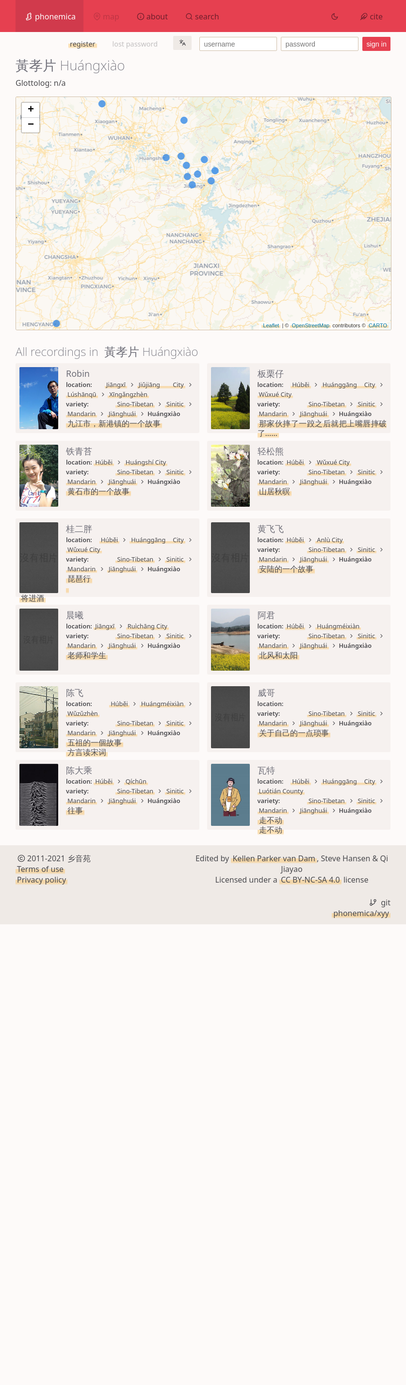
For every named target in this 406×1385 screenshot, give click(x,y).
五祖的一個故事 (94, 1024)
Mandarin (185, 394)
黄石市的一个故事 (98, 559)
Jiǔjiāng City (145, 384)
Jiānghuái (226, 394)
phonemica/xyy (361, 1374)
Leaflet (271, 325)
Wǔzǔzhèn (196, 1005)
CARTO (378, 325)
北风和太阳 (86, 947)
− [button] (31, 125)
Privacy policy (41, 1341)
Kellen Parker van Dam (273, 1319)
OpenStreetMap (310, 325)
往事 (75, 1180)
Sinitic (150, 394)
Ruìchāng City (147, 850)
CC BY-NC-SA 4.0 (310, 1341)
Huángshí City (146, 539)
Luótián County (208, 1238)
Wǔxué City (202, 462)
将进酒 (79, 733)
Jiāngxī (104, 384)
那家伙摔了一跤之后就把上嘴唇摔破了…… (139, 481)
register (82, 43)
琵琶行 (79, 714)
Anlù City (138, 772)
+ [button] (31, 110)
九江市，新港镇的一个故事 (114, 404)
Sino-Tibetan (110, 394)
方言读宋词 (86, 1034)
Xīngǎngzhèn (235, 384)
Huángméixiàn (147, 927)
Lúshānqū (189, 384)
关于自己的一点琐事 (102, 1102)
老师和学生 (86, 869)
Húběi (104, 462)
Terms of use (40, 1329)
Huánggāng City (149, 462)
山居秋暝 (82, 636)
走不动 (79, 1257)
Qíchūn (136, 1160)
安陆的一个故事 (94, 792)
